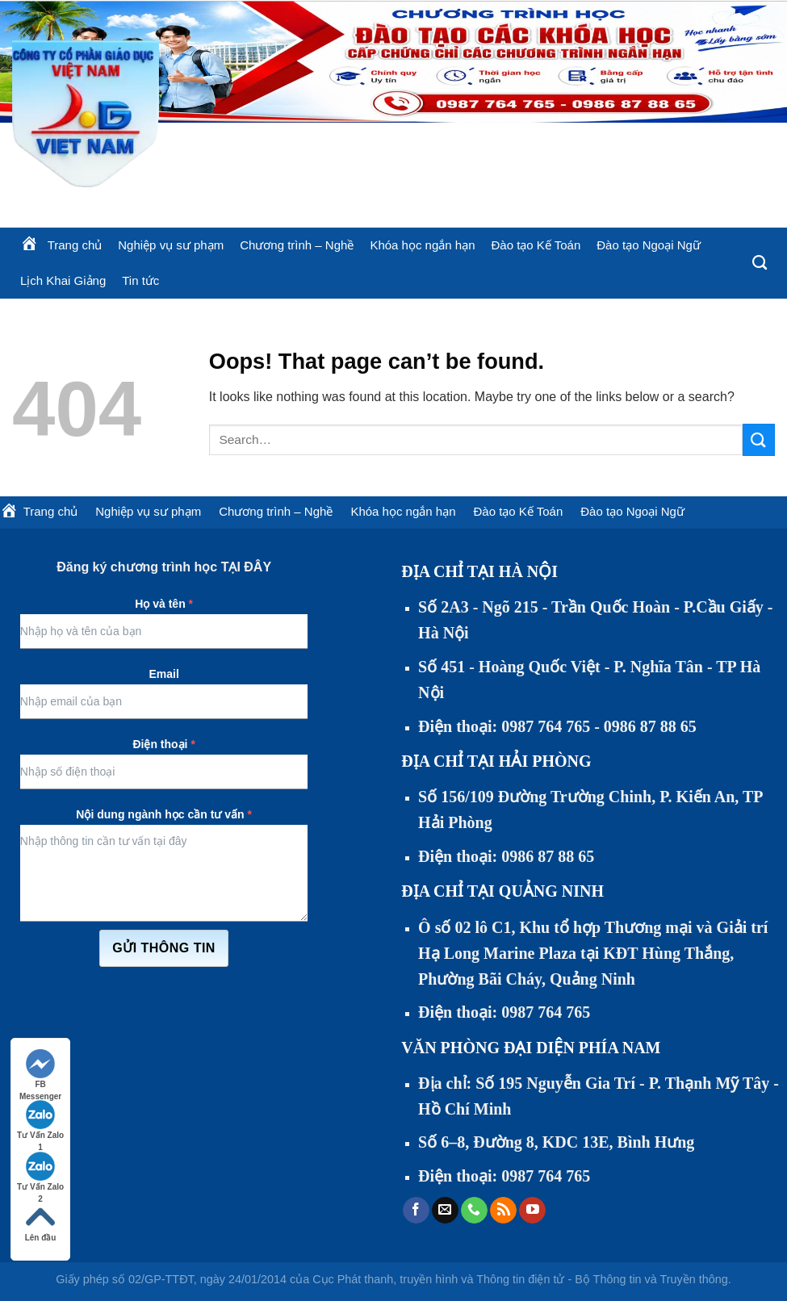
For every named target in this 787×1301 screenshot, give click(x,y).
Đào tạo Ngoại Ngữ (649, 245)
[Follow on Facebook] (416, 1210)
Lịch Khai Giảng (63, 280)
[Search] (759, 263)
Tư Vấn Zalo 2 (40, 1172)
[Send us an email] (445, 1210)
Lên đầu (41, 1222)
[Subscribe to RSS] (503, 1210)
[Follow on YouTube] (532, 1210)
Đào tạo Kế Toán (535, 245)
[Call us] (474, 1210)
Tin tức (140, 280)
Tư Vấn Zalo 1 (40, 1120)
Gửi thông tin (164, 948)
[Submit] (759, 439)
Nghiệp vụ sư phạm (171, 245)
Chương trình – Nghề (297, 245)
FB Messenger (40, 1069)
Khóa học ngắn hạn (422, 245)
